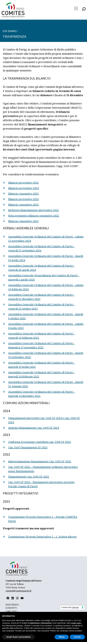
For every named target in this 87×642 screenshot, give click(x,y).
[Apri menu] (76, 8)
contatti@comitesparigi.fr (19, 590)
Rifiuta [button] (62, 637)
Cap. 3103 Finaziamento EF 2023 (27, 447)
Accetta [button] (77, 637)
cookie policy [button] (76, 623)
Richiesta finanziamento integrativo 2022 (33, 210)
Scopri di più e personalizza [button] (18, 637)
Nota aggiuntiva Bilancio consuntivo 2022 (33, 215)
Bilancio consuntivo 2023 (23, 193)
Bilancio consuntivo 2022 (23, 204)
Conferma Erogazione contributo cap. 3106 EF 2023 (39, 442)
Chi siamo (9, 31)
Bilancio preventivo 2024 (23, 188)
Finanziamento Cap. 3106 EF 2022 (28, 476)
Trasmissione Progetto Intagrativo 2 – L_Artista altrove (42, 536)
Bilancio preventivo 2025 (23, 182)
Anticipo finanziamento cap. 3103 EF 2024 (33, 427)
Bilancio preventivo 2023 (23, 199)
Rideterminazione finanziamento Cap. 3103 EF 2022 (39, 461)
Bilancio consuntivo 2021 (23, 221)
